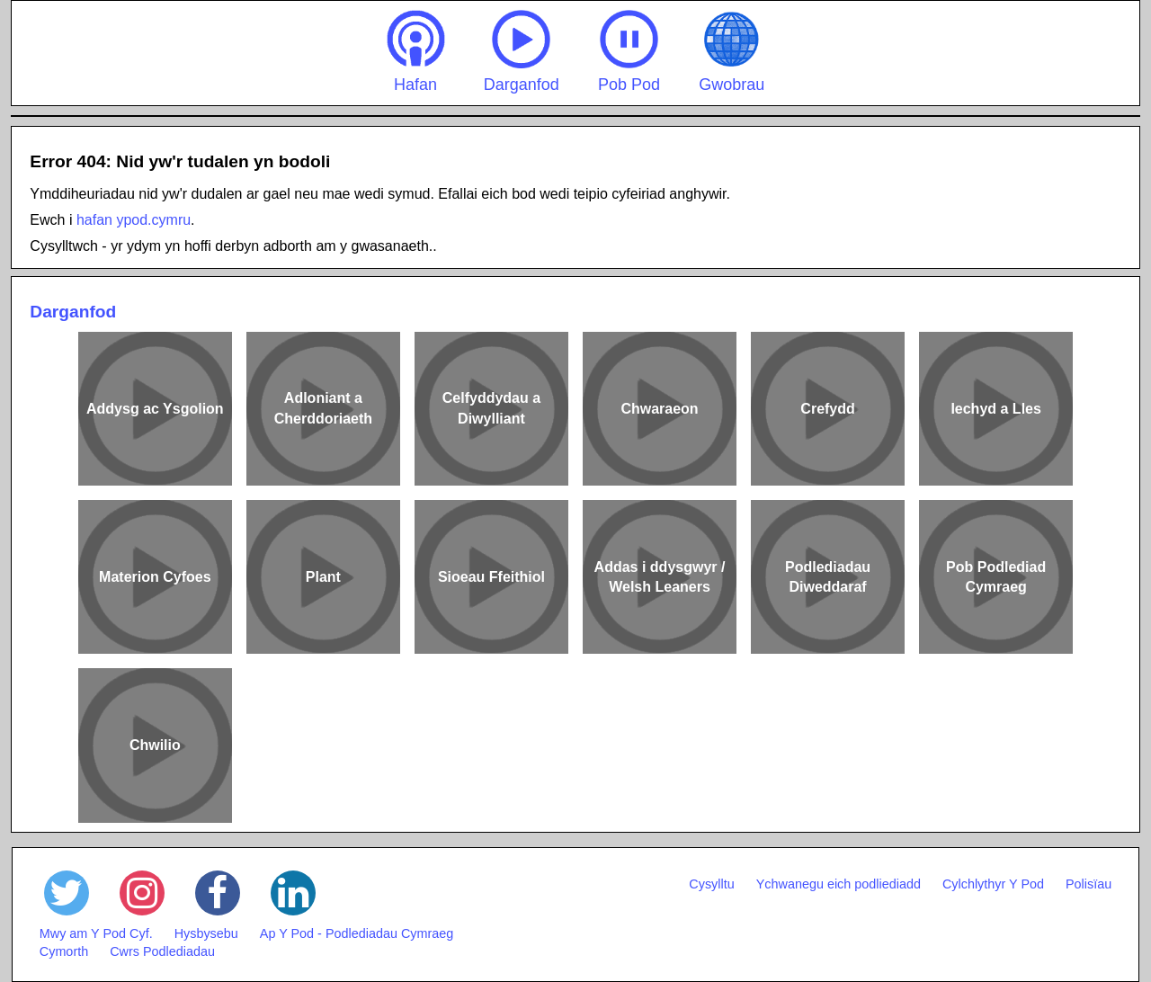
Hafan (416, 52)
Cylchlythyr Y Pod (993, 884)
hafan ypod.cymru (133, 220)
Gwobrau (731, 52)
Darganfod (521, 52)
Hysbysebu (206, 933)
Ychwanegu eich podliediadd (838, 884)
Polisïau (1088, 884)
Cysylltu (711, 884)
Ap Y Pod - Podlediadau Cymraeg (356, 933)
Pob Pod (629, 52)
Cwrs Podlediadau (162, 951)
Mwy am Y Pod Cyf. (96, 933)
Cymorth (64, 951)
